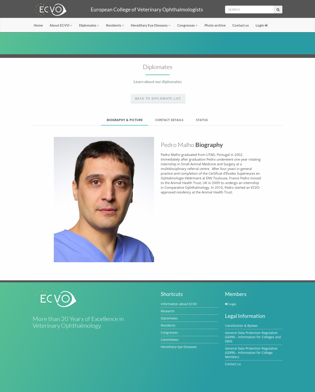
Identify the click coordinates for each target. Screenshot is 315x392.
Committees (170, 339)
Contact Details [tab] (169, 120)
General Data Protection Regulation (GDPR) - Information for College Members (251, 352)
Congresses (187, 25)
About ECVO (61, 25)
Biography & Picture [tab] (125, 120)
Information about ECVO (179, 304)
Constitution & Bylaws (241, 325)
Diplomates (89, 25)
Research (168, 311)
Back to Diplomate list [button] (158, 98)
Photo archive (215, 25)
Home (38, 25)
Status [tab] (202, 120)
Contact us (240, 25)
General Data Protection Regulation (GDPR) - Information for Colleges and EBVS (253, 337)
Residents (115, 25)
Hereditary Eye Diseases (151, 25)
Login (262, 25)
